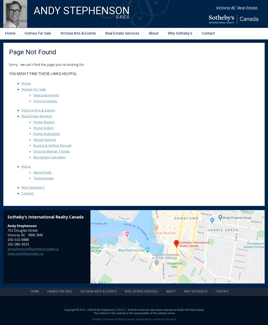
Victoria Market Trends (51, 151)
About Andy (42, 172)
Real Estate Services (122, 33)
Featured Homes (46, 95)
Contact (208, 33)
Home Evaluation (46, 133)
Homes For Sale (38, 33)
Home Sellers (43, 128)
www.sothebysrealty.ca (25, 253)
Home (10, 33)
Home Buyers (44, 122)
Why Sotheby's (180, 33)
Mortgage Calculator (49, 157)
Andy (82, 12)
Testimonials (43, 178)
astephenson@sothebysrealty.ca (33, 249)
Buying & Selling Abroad (52, 145)
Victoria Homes (45, 101)
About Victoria (44, 139)
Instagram (128, 302)
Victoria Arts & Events (78, 33)
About (153, 33)
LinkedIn (140, 302)
